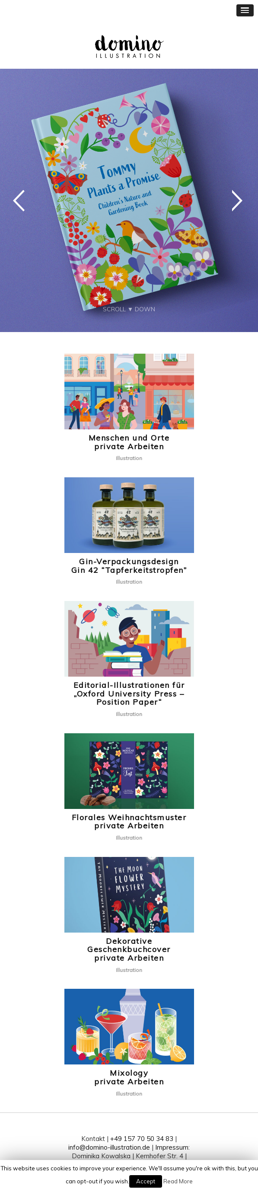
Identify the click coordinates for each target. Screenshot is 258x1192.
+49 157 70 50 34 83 (141, 1138)
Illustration (129, 458)
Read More (178, 1181)
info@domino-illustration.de (109, 1147)
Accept (145, 1181)
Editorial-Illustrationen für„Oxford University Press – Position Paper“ (129, 693)
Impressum (171, 1147)
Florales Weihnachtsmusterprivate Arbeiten (129, 821)
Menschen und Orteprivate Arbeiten (129, 442)
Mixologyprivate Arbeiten (129, 1077)
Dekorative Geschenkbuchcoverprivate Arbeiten (129, 949)
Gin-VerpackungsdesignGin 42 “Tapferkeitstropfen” (129, 565)
